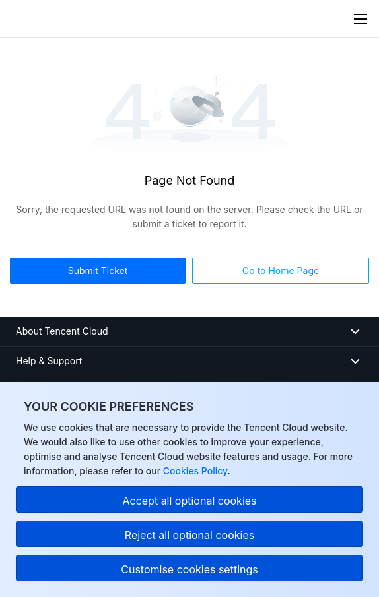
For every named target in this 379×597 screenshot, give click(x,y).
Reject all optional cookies (189, 535)
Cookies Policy (193, 470)
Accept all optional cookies (189, 500)
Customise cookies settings (189, 569)
